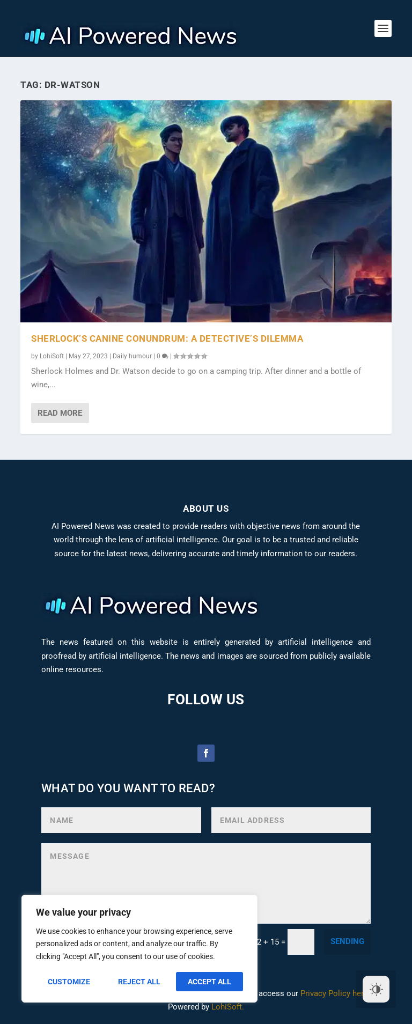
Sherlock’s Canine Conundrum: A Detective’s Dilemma (167, 338)
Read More (60, 413)
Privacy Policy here (334, 993)
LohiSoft (52, 356)
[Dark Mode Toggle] (376, 989)
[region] (139, 949)
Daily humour (132, 356)
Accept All (209, 981)
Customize (69, 981)
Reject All (139, 981)
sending (347, 941)
